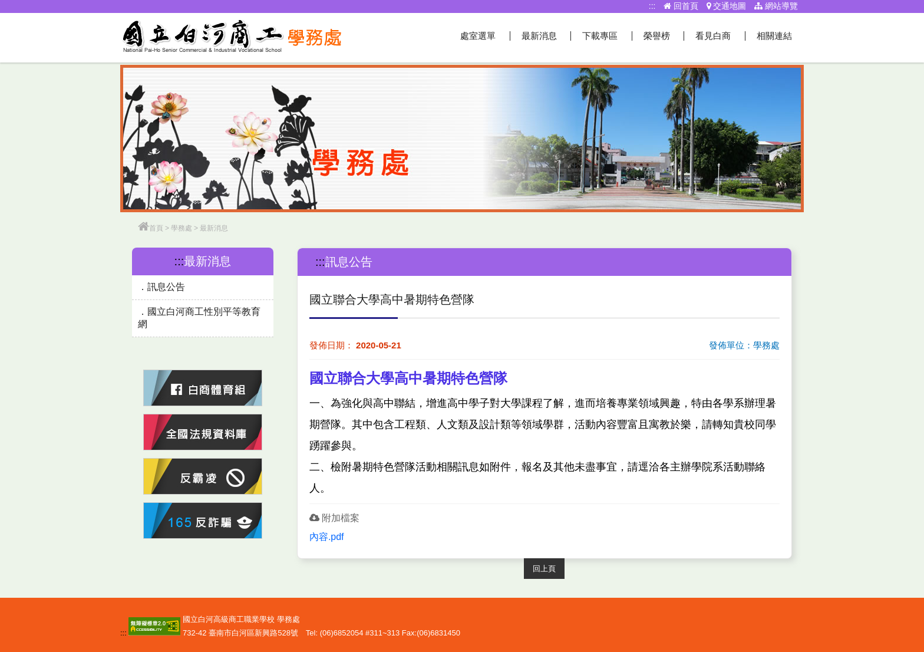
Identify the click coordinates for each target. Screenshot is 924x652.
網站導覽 (776, 6)
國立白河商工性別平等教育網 (199, 318)
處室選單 (478, 36)
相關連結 (774, 36)
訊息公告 (166, 287)
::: (652, 6)
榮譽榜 (657, 36)
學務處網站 (232, 37)
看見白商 (713, 36)
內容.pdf (326, 537)
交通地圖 (727, 6)
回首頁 (681, 6)
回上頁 (544, 568)
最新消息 (539, 36)
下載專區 (600, 36)
